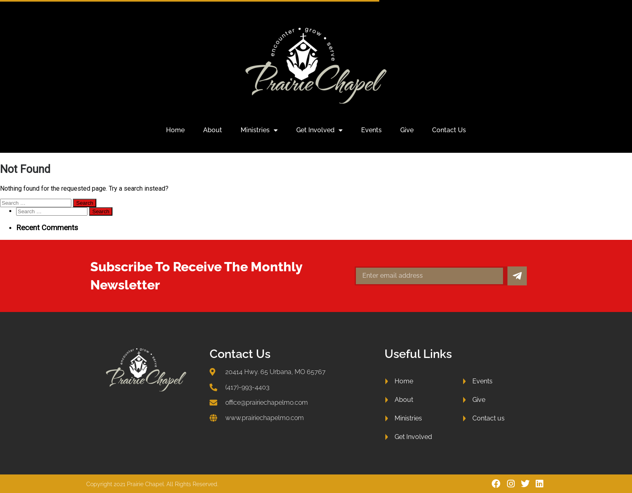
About (212, 130)
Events (371, 130)
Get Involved (319, 130)
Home (175, 130)
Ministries (259, 130)
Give (407, 130)
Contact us (449, 130)
